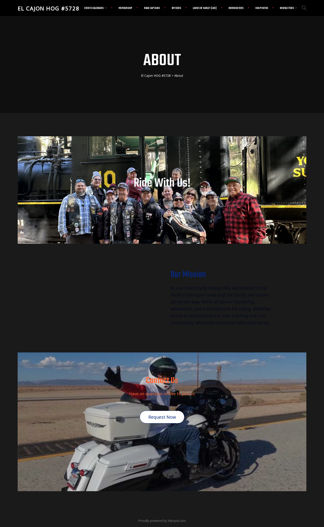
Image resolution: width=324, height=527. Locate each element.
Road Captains (152, 8)
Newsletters (288, 8)
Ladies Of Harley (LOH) (205, 8)
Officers (176, 8)
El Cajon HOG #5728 (48, 8)
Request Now (162, 417)
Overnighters (235, 8)
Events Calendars (95, 8)
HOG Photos (261, 8)
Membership (125, 8)
